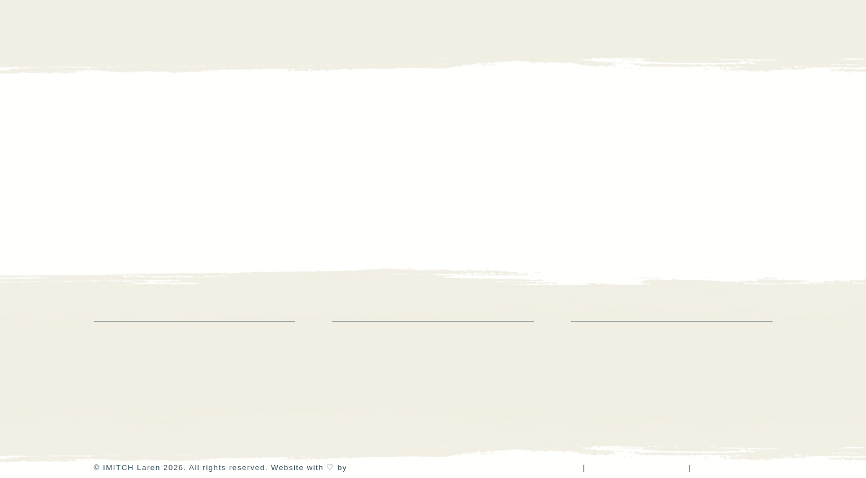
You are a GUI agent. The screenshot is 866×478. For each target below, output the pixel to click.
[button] (765, 29)
